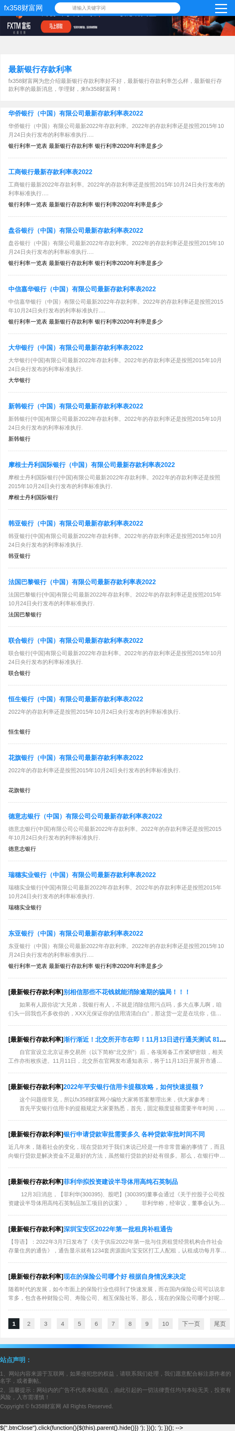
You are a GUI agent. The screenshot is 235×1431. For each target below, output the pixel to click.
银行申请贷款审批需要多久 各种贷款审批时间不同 (134, 1134)
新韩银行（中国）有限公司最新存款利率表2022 (75, 406)
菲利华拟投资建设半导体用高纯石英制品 (121, 1181)
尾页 (220, 1323)
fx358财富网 (23, 8)
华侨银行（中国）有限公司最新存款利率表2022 (75, 113)
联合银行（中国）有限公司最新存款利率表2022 (75, 640)
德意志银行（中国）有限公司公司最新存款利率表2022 (85, 816)
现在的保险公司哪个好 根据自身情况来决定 (125, 1276)
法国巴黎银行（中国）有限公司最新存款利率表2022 (82, 582)
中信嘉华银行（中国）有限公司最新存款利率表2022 (82, 289)
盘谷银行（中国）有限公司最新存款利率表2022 (75, 230)
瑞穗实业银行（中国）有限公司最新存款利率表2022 (82, 875)
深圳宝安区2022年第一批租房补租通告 (118, 1229)
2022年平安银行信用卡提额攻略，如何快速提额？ (134, 1087)
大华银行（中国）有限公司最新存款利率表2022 (75, 347)
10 (165, 1323)
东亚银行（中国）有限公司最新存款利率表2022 (75, 933)
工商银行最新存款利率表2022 (50, 172)
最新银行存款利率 (40, 69)
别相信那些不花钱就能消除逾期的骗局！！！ (127, 992)
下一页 (191, 1323)
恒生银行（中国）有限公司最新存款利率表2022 (75, 699)
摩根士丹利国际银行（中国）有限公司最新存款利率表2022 (91, 464)
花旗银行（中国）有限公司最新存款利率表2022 (75, 757)
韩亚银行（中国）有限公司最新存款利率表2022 (75, 523)
